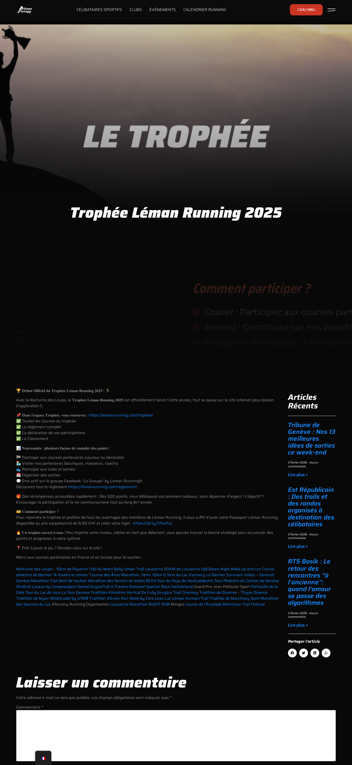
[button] (292, 653)
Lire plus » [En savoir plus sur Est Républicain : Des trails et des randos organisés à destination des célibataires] (298, 546)
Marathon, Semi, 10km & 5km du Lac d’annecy (163, 575)
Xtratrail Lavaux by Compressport (46, 587)
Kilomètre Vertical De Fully (132, 592)
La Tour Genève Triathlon (84, 592)
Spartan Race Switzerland (170, 587)
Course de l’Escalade (203, 604)
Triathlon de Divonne (218, 592)
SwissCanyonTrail (93, 587)
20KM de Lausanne (182, 569)
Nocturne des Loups (34, 569)
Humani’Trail (197, 598)
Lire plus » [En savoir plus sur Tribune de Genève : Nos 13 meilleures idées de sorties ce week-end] (298, 474)
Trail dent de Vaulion (68, 581)
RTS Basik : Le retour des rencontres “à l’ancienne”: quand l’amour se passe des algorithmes (309, 582)
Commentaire (29, 707)
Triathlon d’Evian (104, 598)
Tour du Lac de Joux (43, 592)
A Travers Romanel (128, 587)
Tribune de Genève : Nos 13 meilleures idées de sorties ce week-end (311, 438)
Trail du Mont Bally (106, 569)
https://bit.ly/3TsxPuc (153, 523)
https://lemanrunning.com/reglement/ (102, 487)
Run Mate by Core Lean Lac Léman (152, 598)
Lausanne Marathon (128, 604)
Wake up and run (245, 569)
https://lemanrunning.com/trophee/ (121, 415)
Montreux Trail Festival (244, 604)
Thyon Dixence (254, 592)
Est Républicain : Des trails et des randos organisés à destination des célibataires (311, 507)
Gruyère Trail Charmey (177, 592)
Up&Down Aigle (215, 569)
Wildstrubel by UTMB (69, 598)
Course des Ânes (105, 575)
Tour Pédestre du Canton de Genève (246, 581)
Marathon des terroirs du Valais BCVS (122, 581)
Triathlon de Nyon (32, 598)
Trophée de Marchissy (229, 598)
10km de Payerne (72, 569)
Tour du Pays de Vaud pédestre (185, 581)
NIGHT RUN (159, 604)
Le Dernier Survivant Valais (230, 575)
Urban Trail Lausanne (143, 569)
